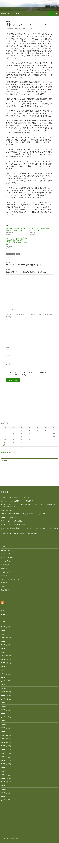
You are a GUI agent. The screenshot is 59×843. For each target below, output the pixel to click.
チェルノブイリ (6, 557)
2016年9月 (4, 702)
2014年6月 (4, 796)
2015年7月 (4, 753)
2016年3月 (4, 724)
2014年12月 (5, 778)
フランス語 (4, 561)
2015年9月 (4, 746)
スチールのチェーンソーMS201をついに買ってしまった (29, 263)
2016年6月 (4, 713)
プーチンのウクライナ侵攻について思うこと (15, 497)
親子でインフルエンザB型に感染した (13, 521)
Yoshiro (19, 29)
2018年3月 (4, 645)
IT (1, 546)
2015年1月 (4, 775)
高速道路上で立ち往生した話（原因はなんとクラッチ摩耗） (20, 533)
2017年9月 (4, 666)
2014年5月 (4, 800)
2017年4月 (4, 684)
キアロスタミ (10, 254)
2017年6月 (4, 677)
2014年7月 (4, 793)
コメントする (28, 29)
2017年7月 (4, 674)
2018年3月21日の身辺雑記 (9, 517)
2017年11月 (5, 659)
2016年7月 (4, 710)
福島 (2, 575)
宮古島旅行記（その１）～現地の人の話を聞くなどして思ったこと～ (29, 270)
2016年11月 (5, 695)
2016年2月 (4, 728)
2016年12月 (5, 692)
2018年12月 (5, 638)
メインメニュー (56, 13)
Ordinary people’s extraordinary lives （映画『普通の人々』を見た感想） (24, 514)
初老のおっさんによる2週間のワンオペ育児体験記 (17, 501)
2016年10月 (5, 699)
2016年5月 (4, 717)
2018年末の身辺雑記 (7, 510)
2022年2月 (4, 627)
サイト (8, 364)
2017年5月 (4, 681)
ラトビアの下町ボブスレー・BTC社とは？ (14, 524)
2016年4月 (4, 720)
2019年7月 (4, 630)
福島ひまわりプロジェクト (9, 579)
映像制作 (8, 21)
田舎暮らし (4, 572)
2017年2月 (4, 688)
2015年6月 (4, 757)
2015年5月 (4, 760)
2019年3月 (4, 634)
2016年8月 (4, 706)
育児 (2, 583)
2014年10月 (5, 782)
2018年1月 (4, 652)
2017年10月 (5, 663)
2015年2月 (4, 771)
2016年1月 (4, 731)
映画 (18, 254)
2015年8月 (4, 749)
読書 (2, 586)
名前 (8, 347)
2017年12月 (5, 656)
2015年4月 (4, 764)
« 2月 (3, 445)
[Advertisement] (29, 293)
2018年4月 (4, 641)
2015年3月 (4, 767)
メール (9, 356)
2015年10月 (5, 742)
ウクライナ (4, 554)
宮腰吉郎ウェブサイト (10, 14)
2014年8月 (4, 789)
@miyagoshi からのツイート (10, 452)
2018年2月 (4, 648)
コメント (9, 321)
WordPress (4, 550)
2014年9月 (4, 785)
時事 (2, 568)
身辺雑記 (4, 590)
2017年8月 (4, 670)
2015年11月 (5, 739)
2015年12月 (5, 735)
